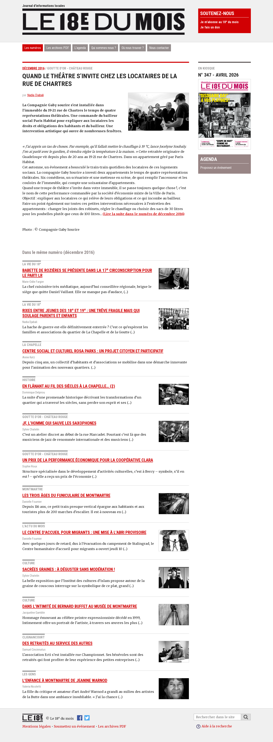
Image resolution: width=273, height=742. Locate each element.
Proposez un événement (216, 168)
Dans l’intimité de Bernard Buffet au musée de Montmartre (79, 606)
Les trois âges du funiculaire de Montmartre (66, 495)
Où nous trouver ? (133, 48)
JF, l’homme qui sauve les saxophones (59, 423)
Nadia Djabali (35, 95)
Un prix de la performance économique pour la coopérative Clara (87, 460)
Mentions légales (36, 726)
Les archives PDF (57, 48)
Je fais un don (210, 27)
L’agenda (80, 48)
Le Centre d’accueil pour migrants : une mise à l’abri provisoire (84, 532)
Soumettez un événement (74, 726)
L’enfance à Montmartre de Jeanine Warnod (64, 680)
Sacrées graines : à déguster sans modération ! (68, 569)
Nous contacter (159, 48)
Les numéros (32, 48)
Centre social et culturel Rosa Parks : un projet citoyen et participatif (92, 350)
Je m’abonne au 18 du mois (219, 22)
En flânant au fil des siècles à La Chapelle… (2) (68, 386)
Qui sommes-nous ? (103, 48)
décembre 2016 (33, 68)
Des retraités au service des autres (57, 643)
